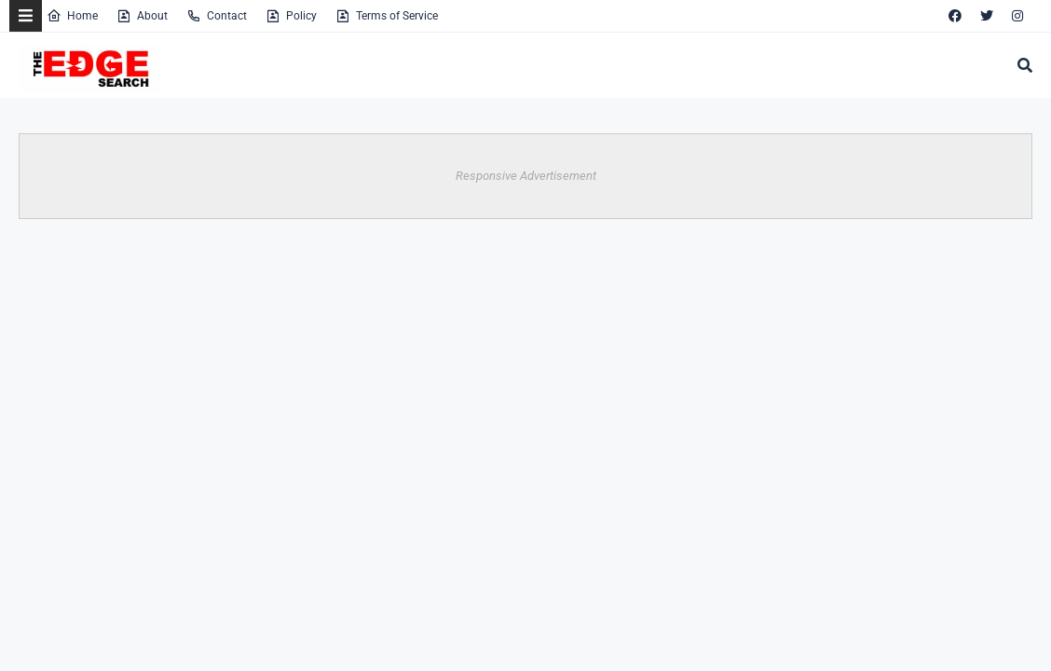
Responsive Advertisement (526, 176)
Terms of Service (386, 15)
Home (72, 15)
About (142, 15)
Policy (291, 15)
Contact (216, 15)
